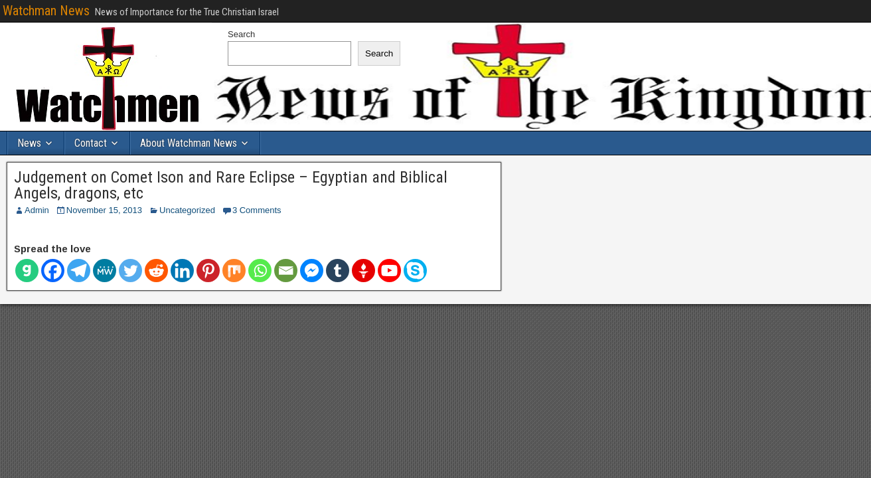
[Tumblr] (337, 270)
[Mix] (234, 270)
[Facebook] (52, 270)
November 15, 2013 (104, 210)
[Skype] (415, 270)
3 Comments (256, 210)
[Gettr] (363, 270)
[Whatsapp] (260, 270)
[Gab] (27, 270)
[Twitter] (130, 270)
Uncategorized (187, 210)
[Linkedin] (182, 270)
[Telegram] (78, 270)
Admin (37, 210)
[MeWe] (104, 270)
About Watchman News (188, 143)
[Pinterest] (208, 270)
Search (241, 34)
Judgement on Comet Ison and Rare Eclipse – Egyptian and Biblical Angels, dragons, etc (230, 185)
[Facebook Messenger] (311, 270)
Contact (90, 143)
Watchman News (46, 11)
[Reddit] (156, 270)
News (29, 143)
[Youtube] (389, 270)
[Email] (285, 270)
